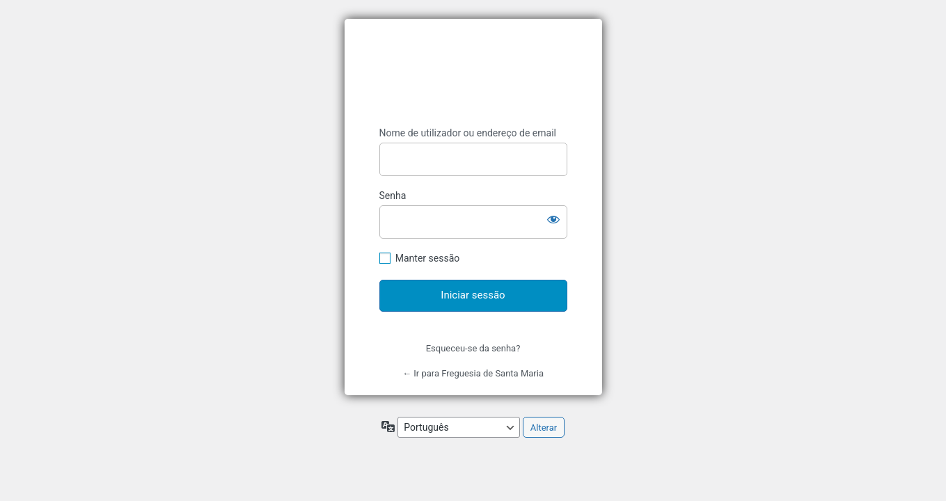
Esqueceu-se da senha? (473, 348)
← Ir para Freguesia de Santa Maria (473, 373)
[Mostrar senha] (553, 219)
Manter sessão (427, 258)
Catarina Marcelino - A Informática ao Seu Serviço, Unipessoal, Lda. (473, 73)
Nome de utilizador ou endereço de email (468, 132)
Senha (393, 195)
